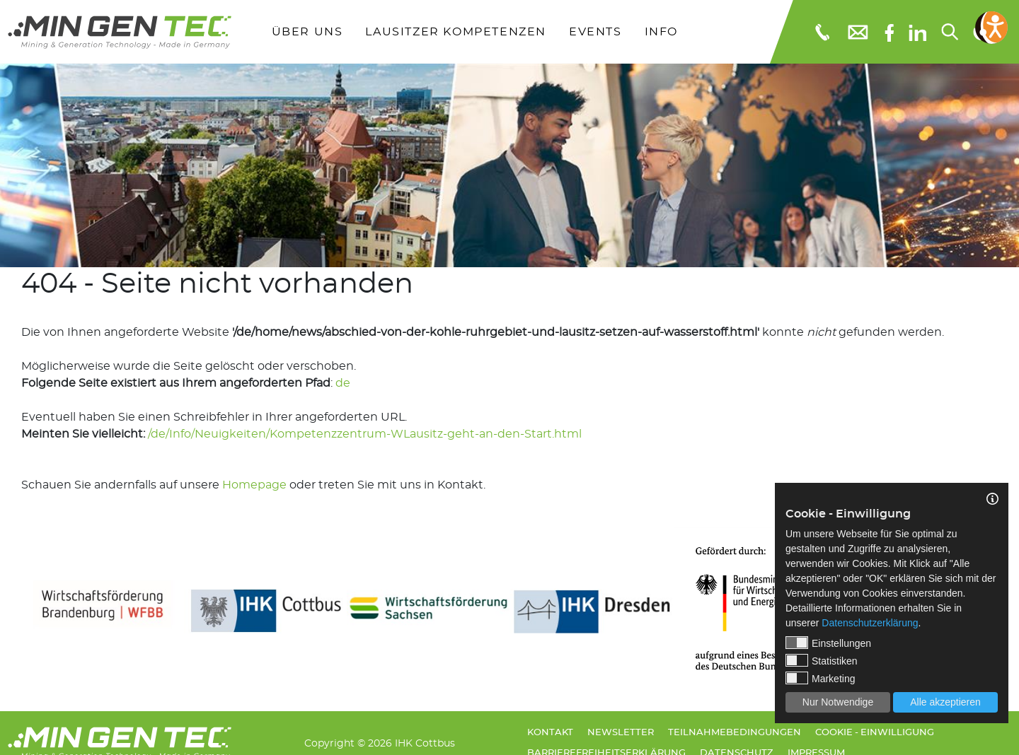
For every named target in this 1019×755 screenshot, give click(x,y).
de (342, 383)
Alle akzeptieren (945, 702)
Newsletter (620, 732)
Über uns (307, 31)
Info (661, 31)
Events (595, 31)
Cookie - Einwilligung (874, 732)
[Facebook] (889, 31)
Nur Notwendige (837, 702)
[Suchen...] (948, 31)
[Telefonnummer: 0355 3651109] (821, 32)
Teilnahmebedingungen (734, 732)
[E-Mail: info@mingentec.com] (857, 31)
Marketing (820, 678)
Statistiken (821, 660)
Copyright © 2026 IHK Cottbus (379, 743)
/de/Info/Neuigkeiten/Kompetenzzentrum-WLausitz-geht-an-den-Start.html (365, 434)
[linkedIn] (917, 32)
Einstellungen (828, 642)
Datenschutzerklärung (870, 622)
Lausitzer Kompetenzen (455, 31)
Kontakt (550, 732)
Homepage (254, 485)
